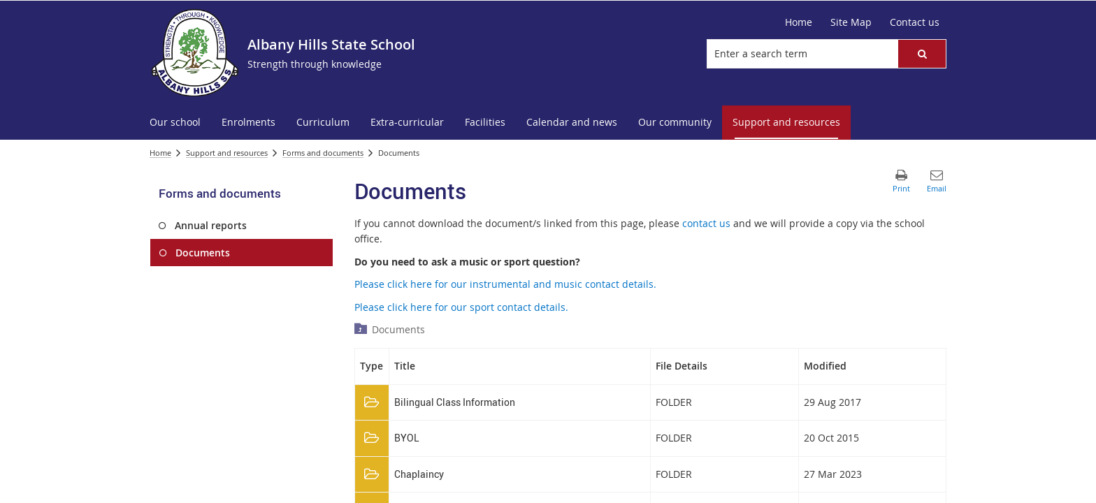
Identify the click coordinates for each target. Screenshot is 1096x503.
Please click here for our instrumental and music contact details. (506, 284)
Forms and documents (322, 152)
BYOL (406, 437)
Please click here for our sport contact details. (461, 307)
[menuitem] (175, 122)
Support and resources (227, 152)
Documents (398, 329)
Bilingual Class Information (454, 402)
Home (798, 22)
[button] (922, 54)
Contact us (914, 22)
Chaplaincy (419, 474)
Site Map (851, 22)
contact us (706, 223)
